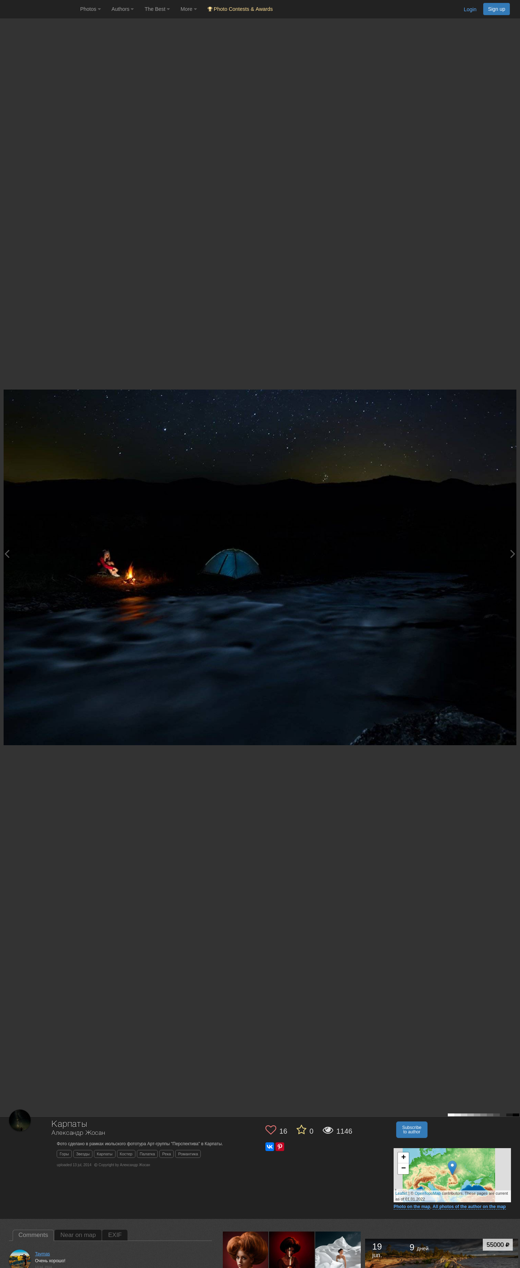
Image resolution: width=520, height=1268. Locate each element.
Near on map (78, 1235)
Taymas (42, 1253)
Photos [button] (90, 9)
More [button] (189, 9)
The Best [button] (157, 9)
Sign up (496, 9)
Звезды (83, 1154)
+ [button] (403, 1157)
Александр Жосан (78, 1133)
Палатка (147, 1154)
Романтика (188, 1154)
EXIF (115, 1235)
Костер (126, 1154)
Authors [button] (123, 9)
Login (470, 9)
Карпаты (104, 1154)
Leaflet (401, 1193)
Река (166, 1154)
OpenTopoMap (428, 1193)
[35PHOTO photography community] (39, 9)
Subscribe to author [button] (411, 1129)
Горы (64, 1154)
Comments (33, 1235)
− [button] (403, 1168)
